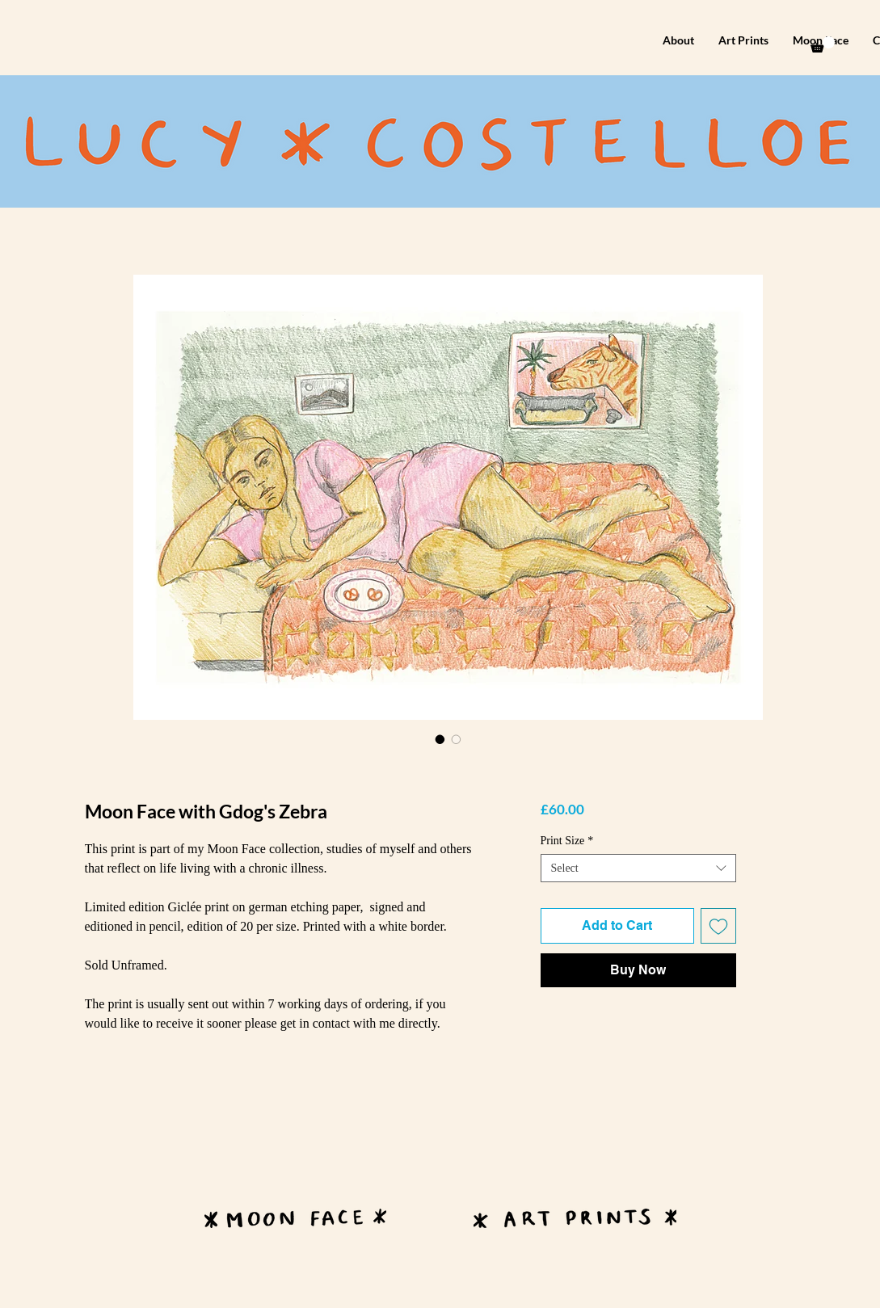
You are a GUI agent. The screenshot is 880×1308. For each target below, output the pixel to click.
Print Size (567, 841)
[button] (823, 44)
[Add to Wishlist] (718, 926)
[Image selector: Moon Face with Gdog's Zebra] (440, 739)
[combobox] (638, 868)
